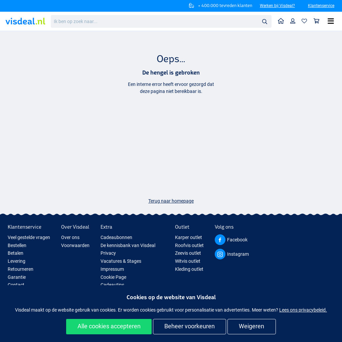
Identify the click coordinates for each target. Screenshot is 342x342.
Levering (16, 261)
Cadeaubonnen (116, 237)
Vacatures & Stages (121, 261)
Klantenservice (321, 5)
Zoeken (266, 21)
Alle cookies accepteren (109, 326)
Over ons (70, 237)
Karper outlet (188, 237)
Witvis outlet (187, 261)
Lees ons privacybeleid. (303, 310)
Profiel (294, 21)
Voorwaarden (75, 245)
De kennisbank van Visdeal (128, 245)
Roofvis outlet (189, 245)
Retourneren (20, 269)
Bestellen (17, 245)
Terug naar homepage (171, 201)
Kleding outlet (189, 269)
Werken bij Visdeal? (277, 5)
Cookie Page (113, 277)
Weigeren (251, 326)
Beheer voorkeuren (189, 326)
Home (282, 20)
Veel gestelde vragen (29, 237)
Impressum (112, 269)
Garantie (17, 277)
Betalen (15, 253)
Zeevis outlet (188, 253)
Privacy (108, 253)
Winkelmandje (318, 21)
